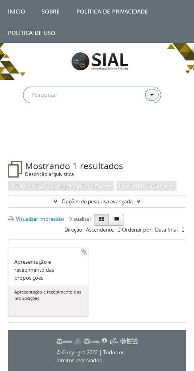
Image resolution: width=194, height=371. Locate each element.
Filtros (25, 145)
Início (16, 10)
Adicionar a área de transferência (84, 252)
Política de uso (31, 32)
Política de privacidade (112, 10)
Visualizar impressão (36, 218)
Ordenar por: (137, 229)
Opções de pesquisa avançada (97, 201)
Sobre (51, 10)
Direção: (73, 229)
